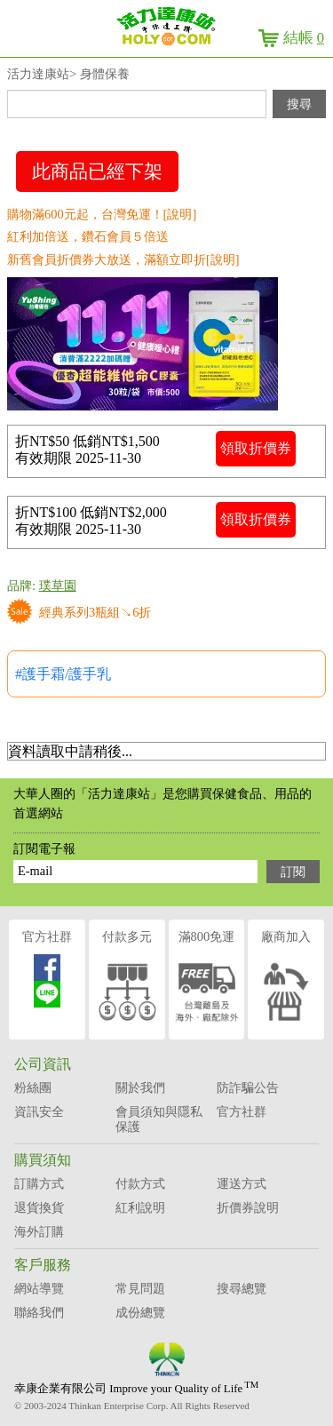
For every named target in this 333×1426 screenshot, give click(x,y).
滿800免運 (207, 979)
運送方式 (241, 1183)
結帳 (303, 37)
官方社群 (47, 968)
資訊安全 (39, 1111)
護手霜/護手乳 (66, 673)
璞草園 (57, 585)
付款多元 (127, 979)
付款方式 (140, 1183)
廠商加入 (286, 979)
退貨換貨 (39, 1207)
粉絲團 (33, 1087)
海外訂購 (39, 1231)
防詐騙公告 (248, 1087)
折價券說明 (248, 1207)
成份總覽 (140, 1312)
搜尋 (299, 104)
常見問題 (140, 1288)
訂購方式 (39, 1183)
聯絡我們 (39, 1312)
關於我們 (140, 1087)
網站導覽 (39, 1288)
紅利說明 (140, 1207)
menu (26, 35)
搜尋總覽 (241, 1288)
